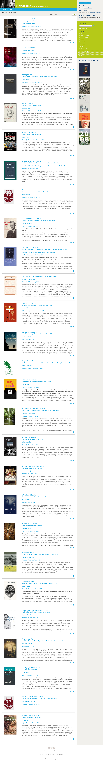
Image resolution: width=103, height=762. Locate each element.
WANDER (81, 46)
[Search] (85, 26)
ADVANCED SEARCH (84, 28)
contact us (62, 754)
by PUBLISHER (83, 44)
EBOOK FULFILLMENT (85, 53)
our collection (88, 8)
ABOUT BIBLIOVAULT (84, 51)
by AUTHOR (82, 42)
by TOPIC (81, 34)
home (39, 754)
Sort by (63, 15)
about (56, 754)
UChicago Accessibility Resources (51, 751)
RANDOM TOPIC (83, 48)
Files (80, 18)
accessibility (45, 754)
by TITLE (81, 40)
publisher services (95, 13)
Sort (74, 14)
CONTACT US (82, 55)
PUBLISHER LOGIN (85, 3)
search (52, 754)
